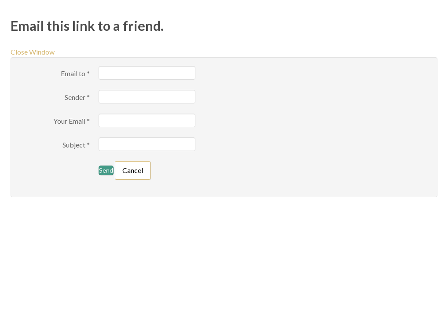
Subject (76, 144)
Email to (75, 73)
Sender (77, 97)
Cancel (132, 170)
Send (106, 170)
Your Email (71, 121)
